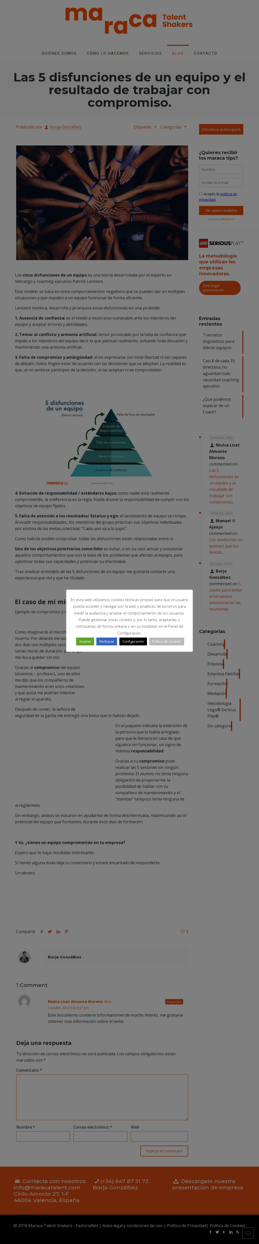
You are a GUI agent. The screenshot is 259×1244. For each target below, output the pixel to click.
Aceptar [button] (85, 641)
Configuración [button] (133, 641)
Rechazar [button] (106, 641)
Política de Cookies (166, 641)
